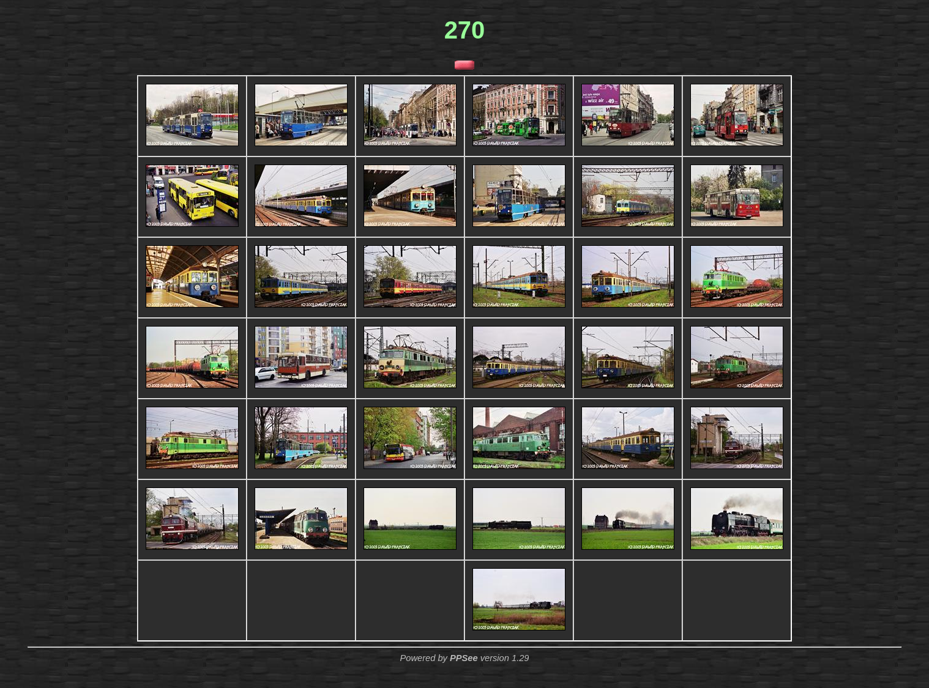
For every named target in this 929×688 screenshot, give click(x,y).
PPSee (464, 658)
